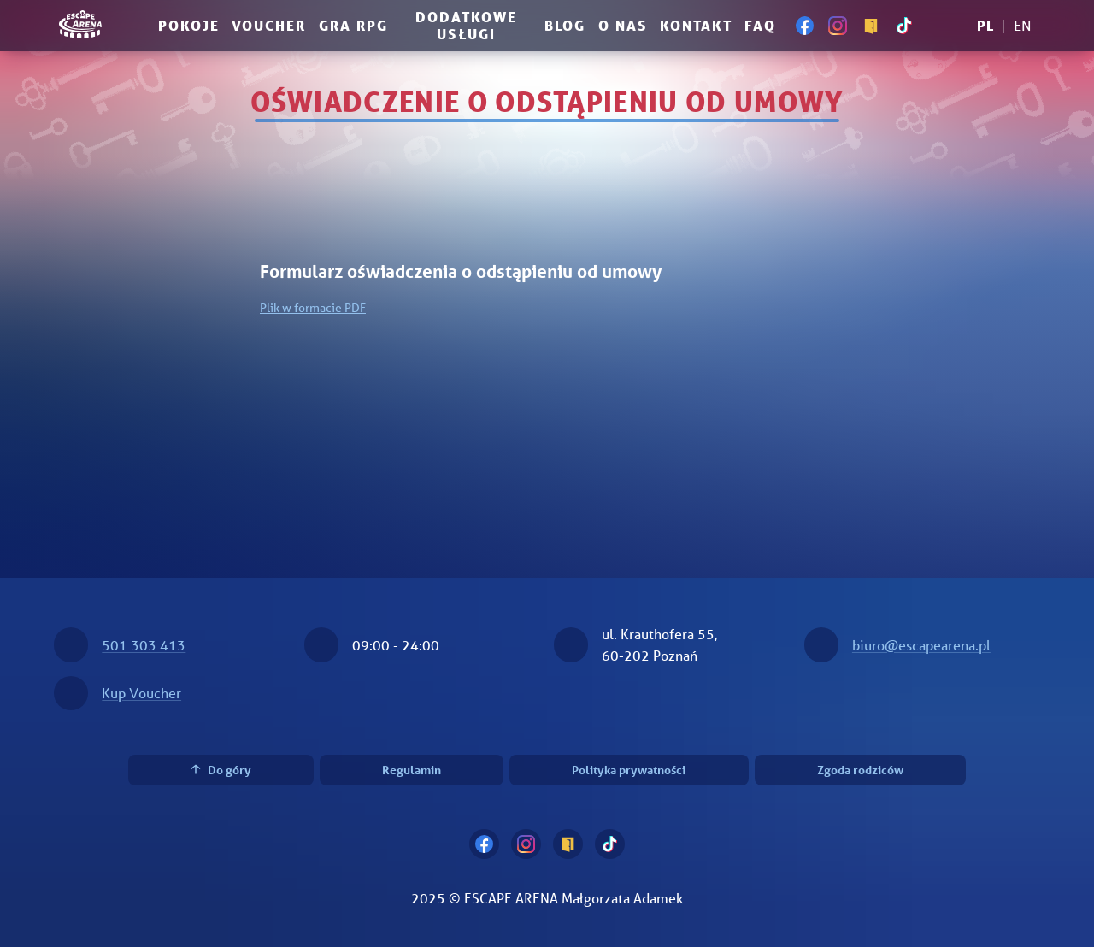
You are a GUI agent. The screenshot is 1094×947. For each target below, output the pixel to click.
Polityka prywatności (628, 770)
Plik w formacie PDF (313, 307)
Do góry (221, 770)
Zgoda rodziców (860, 770)
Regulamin (411, 770)
